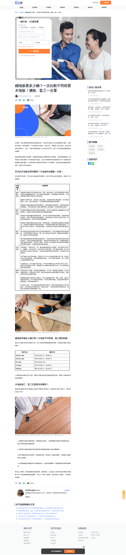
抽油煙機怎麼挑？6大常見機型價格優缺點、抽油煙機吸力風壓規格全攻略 (40, 508)
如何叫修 (53, 535)
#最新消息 (92, 153)
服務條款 (26, 540)
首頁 (16, 12)
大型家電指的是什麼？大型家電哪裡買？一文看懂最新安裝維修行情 (39, 519)
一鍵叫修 (105, 2)
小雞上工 (81, 535)
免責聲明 (26, 538)
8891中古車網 (95, 535)
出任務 (93, 538)
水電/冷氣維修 (23, 27)
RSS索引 (53, 543)
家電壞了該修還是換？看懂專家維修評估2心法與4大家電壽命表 (37, 513)
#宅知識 (100, 146)
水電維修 (48, 7)
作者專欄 (66, 490)
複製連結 (31, 100)
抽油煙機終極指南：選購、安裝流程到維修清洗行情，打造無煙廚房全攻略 (41, 511)
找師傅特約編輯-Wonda (25, 96)
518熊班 (80, 532)
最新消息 (90, 7)
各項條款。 (33, 55)
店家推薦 (34, 7)
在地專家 (53, 540)
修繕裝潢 (32, 27)
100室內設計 (95, 532)
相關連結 (27, 497)
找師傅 (52, 532)
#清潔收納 (100, 149)
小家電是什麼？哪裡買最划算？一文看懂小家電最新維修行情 (37, 516)
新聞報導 (104, 7)
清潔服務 (40, 27)
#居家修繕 (92, 146)
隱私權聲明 (27, 543)
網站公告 (26, 535)
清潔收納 (76, 7)
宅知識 (21, 7)
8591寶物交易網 (83, 538)
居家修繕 (62, 7)
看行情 (52, 538)
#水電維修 (92, 149)
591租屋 (80, 540)
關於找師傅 (27, 532)
